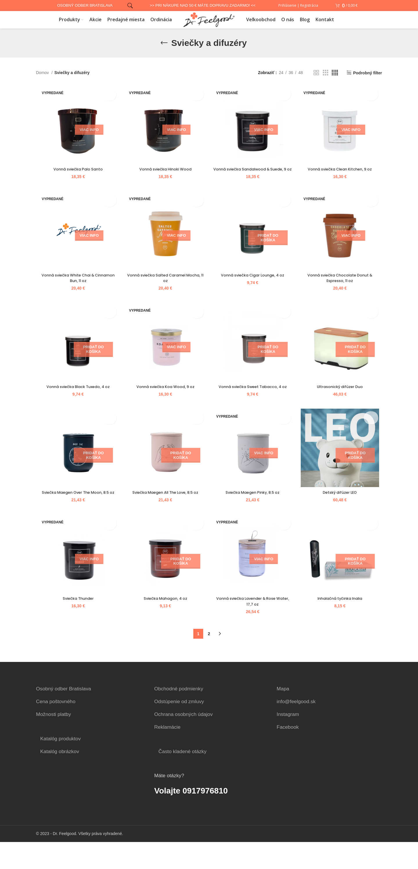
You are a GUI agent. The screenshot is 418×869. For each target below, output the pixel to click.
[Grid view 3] (325, 81)
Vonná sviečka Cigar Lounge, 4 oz (253, 292)
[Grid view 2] (316, 81)
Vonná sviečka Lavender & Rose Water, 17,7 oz (253, 628)
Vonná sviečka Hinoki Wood (165, 179)
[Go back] (164, 52)
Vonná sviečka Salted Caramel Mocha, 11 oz (164, 295)
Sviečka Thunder (76, 626)
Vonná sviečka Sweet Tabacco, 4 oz (253, 405)
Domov (43, 81)
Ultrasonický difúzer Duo (342, 405)
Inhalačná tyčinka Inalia (342, 626)
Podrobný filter (367, 81)
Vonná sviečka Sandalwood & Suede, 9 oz (253, 182)
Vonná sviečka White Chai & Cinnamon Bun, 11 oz (75, 295)
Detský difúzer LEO (342, 513)
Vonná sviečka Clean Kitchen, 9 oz (342, 179)
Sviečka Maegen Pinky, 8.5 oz (253, 513)
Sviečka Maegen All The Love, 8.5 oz (164, 513)
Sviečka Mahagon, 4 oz (164, 626)
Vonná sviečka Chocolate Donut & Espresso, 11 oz (342, 295)
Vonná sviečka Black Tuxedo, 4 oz (76, 405)
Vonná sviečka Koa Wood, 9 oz (164, 405)
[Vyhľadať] (129, 6)
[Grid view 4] (335, 81)
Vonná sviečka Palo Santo (75, 179)
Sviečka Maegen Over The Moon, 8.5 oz (76, 515)
